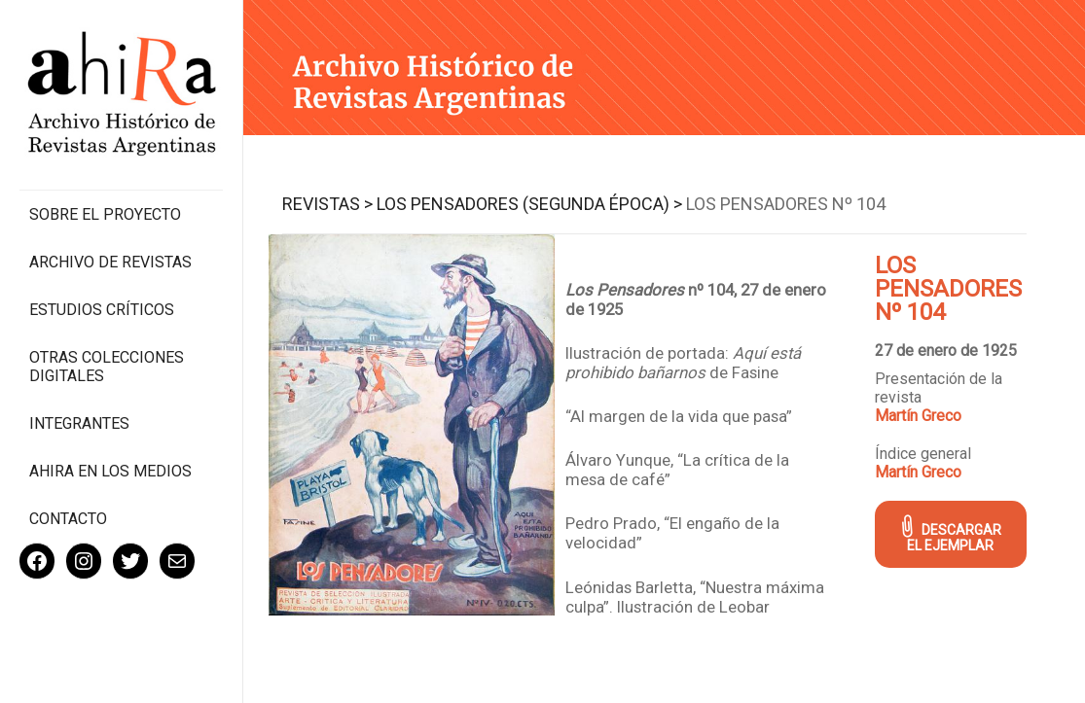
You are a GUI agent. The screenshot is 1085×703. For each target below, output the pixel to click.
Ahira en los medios (110, 471)
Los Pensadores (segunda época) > (529, 203)
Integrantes (79, 423)
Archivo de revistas (110, 262)
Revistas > (327, 203)
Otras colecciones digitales (106, 366)
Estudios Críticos (101, 309)
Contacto (68, 519)
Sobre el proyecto (105, 214)
